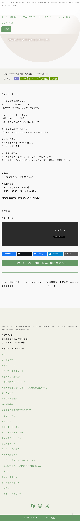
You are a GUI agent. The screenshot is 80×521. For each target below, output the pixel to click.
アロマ (23, 79)
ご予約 (6, 29)
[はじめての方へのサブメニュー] (16, 22)
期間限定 (44, 79)
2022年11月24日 (16, 74)
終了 (16, 79)
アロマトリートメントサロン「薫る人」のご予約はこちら (40, 263)
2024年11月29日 (41, 74)
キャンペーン (34, 79)
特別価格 (54, 79)
